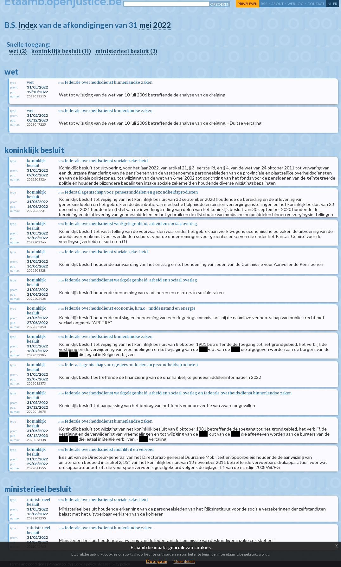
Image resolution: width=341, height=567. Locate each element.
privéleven (248, 4)
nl (330, 4)
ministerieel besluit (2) (126, 51)
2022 (162, 25)
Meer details (184, 561)
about (277, 4)
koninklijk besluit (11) (61, 51)
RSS (264, 4)
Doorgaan (156, 561)
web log (295, 4)
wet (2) (18, 51)
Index (27, 25)
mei (145, 25)
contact (316, 4)
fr (335, 4)
